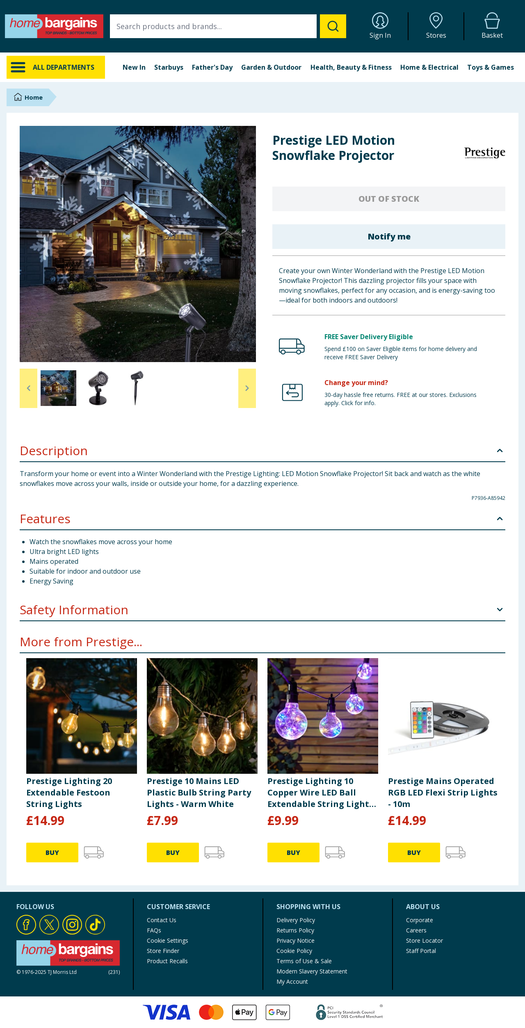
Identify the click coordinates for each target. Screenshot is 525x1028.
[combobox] (228, 26)
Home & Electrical (429, 67)
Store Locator (424, 940)
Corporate (419, 920)
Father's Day (212, 67)
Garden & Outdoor (271, 67)
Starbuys (168, 67)
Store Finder (163, 951)
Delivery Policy (295, 920)
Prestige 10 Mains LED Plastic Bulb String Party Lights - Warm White (199, 792)
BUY (52, 852)
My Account (292, 981)
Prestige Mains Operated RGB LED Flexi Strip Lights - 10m (443, 792)
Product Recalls (167, 961)
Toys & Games (490, 67)
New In (134, 67)
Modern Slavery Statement (311, 971)
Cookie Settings (167, 940)
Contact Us (161, 920)
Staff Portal (421, 951)
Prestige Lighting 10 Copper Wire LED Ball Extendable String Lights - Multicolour (322, 792)
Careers (416, 930)
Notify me (389, 236)
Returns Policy (295, 930)
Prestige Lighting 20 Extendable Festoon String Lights (69, 792)
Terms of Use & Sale (304, 961)
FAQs (154, 930)
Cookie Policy (294, 951)
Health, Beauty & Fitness (351, 67)
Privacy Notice (295, 940)
